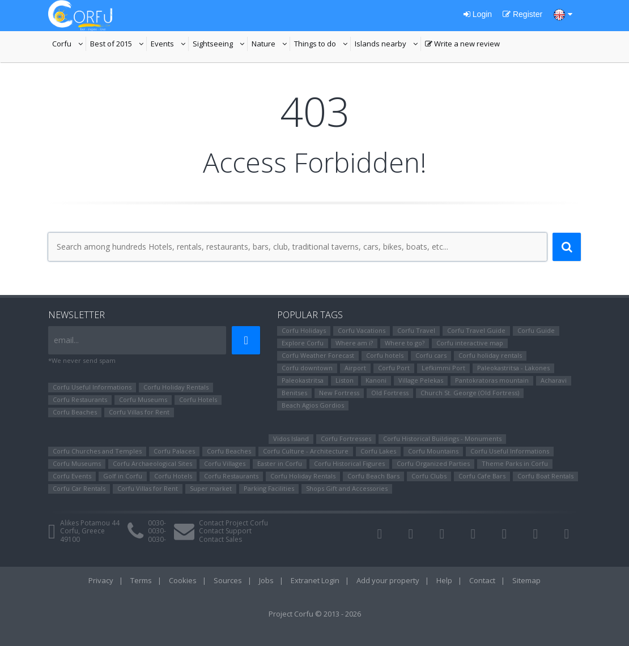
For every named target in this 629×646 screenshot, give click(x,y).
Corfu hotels (384, 355)
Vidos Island (291, 438)
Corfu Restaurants (80, 399)
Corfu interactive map (469, 343)
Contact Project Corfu (233, 523)
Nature (271, 44)
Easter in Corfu (279, 463)
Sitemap (526, 580)
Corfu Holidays (304, 330)
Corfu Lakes (378, 451)
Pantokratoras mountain (492, 380)
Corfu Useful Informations (92, 387)
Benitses (294, 392)
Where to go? (404, 343)
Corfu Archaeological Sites (152, 463)
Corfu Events (72, 476)
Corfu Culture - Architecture (305, 451)
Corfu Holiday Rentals (176, 387)
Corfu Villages (224, 463)
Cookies (183, 580)
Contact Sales (220, 539)
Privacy (100, 580)
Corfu (69, 44)
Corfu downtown (307, 367)
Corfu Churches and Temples (97, 451)
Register (522, 14)
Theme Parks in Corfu (515, 463)
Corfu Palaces (174, 451)
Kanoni (376, 380)
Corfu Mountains (433, 451)
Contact (482, 580)
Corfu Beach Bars (373, 476)
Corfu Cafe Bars (481, 476)
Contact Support (225, 531)
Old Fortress (390, 392)
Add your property (387, 580)
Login (478, 14)
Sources (228, 580)
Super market (211, 488)
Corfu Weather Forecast (318, 355)
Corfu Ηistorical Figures (349, 463)
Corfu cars (431, 355)
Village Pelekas (420, 380)
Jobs (266, 580)
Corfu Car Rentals (79, 488)
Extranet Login (315, 580)
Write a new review (462, 44)
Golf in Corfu (122, 476)
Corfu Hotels (198, 399)
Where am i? (354, 343)
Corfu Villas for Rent (139, 412)
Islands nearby (388, 44)
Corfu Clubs (429, 476)
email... (66, 340)
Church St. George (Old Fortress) (469, 392)
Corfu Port (394, 367)
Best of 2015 (118, 44)
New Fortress (339, 392)
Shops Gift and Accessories (347, 488)
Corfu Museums (143, 399)
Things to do (322, 44)
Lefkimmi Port (443, 367)
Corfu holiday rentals (490, 355)
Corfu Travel (416, 330)
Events (170, 44)
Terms (141, 580)
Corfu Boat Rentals (545, 476)
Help (444, 580)
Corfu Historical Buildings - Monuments (442, 438)
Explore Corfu (303, 343)
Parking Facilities (269, 488)
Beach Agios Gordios (313, 405)
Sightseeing (220, 44)
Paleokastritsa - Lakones (513, 367)
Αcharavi (554, 380)
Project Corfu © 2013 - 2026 (315, 614)
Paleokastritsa (303, 380)
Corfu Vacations (361, 330)
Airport (355, 367)
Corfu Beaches (75, 412)
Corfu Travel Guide (476, 330)
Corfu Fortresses (346, 438)
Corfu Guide (536, 330)
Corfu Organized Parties (433, 463)
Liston (344, 380)
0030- (157, 523)
